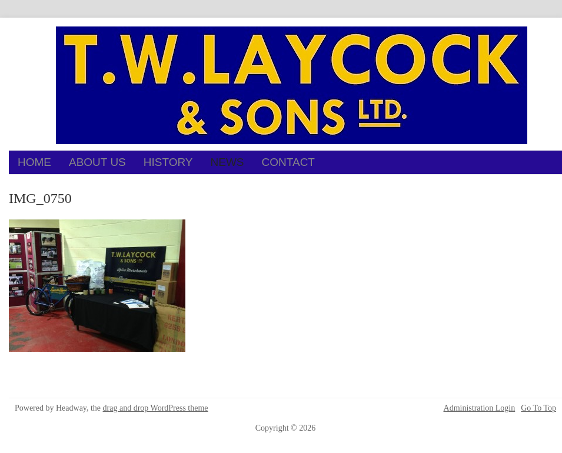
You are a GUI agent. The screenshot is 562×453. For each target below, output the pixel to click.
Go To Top (538, 408)
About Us (97, 162)
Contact (288, 162)
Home (34, 162)
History (168, 162)
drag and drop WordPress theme (155, 408)
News (227, 162)
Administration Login (480, 408)
